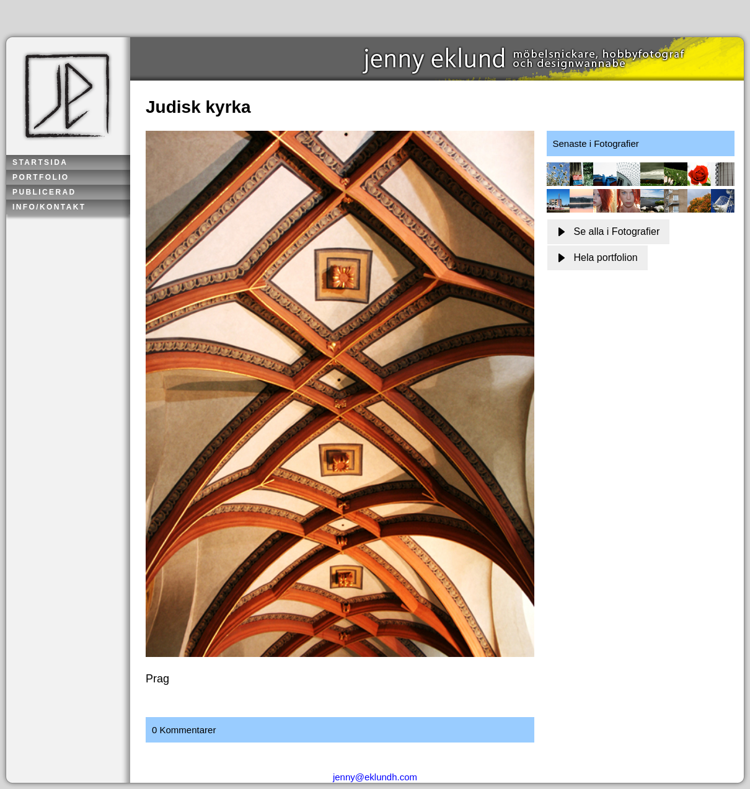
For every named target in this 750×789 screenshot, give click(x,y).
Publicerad (44, 192)
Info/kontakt (49, 207)
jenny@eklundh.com (375, 777)
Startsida (40, 162)
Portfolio (40, 177)
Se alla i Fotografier (608, 231)
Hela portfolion (597, 257)
